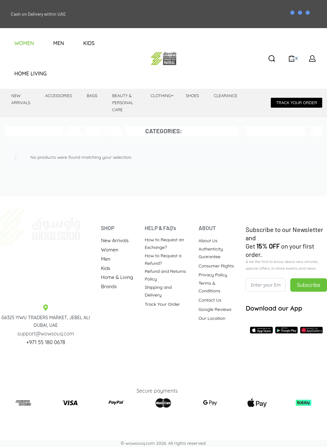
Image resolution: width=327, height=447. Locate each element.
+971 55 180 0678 (45, 342)
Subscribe (308, 285)
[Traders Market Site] (45, 270)
